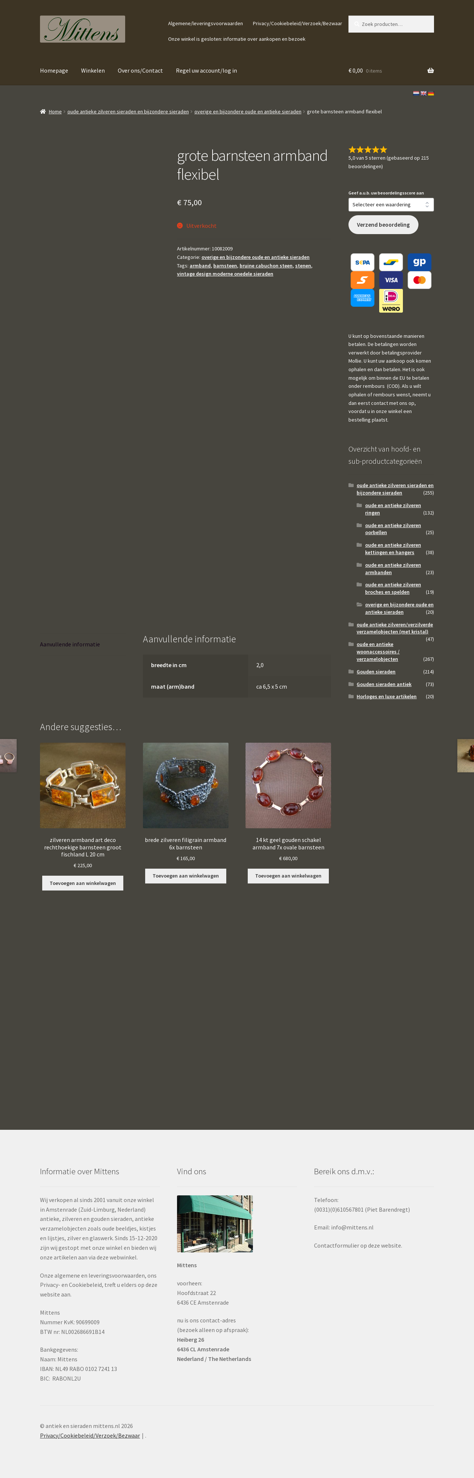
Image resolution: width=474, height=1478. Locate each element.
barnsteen (225, 265)
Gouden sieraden (376, 671)
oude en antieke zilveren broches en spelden (393, 588)
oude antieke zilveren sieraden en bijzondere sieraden (128, 111)
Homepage (54, 70)
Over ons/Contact (140, 70)
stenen (303, 265)
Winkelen (93, 70)
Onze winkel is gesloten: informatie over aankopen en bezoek (237, 39)
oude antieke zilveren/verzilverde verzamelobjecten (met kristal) (395, 628)
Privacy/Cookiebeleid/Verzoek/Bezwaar (297, 23)
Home (55, 111)
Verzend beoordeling (383, 224)
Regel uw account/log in (206, 70)
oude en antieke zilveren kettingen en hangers (393, 549)
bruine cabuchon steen (266, 265)
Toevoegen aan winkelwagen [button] (83, 883)
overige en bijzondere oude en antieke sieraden (247, 111)
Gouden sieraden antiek (384, 684)
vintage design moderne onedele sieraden (225, 273)
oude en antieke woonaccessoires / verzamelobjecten (378, 651)
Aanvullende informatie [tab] (70, 644)
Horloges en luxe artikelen (387, 696)
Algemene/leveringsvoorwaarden (205, 23)
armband (200, 265)
